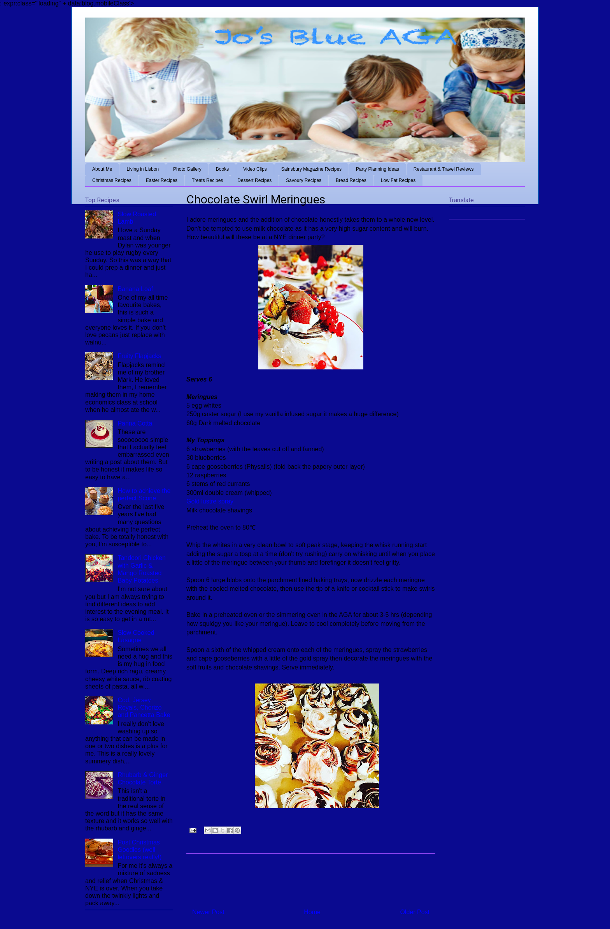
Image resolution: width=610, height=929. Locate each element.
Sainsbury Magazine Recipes (311, 169)
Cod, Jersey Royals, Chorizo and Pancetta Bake (143, 707)
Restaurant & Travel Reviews (444, 169)
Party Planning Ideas (377, 169)
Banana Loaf (135, 289)
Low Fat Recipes (398, 180)
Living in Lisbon (142, 169)
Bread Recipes (351, 180)
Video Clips (254, 169)
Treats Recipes (207, 180)
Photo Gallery (187, 169)
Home (312, 912)
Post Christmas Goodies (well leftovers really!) (139, 849)
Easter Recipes (161, 180)
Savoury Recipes (303, 180)
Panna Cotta (134, 423)
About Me (102, 169)
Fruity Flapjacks (139, 356)
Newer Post (208, 912)
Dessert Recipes (254, 180)
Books (222, 169)
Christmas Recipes (111, 180)
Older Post (414, 912)
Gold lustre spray (209, 501)
